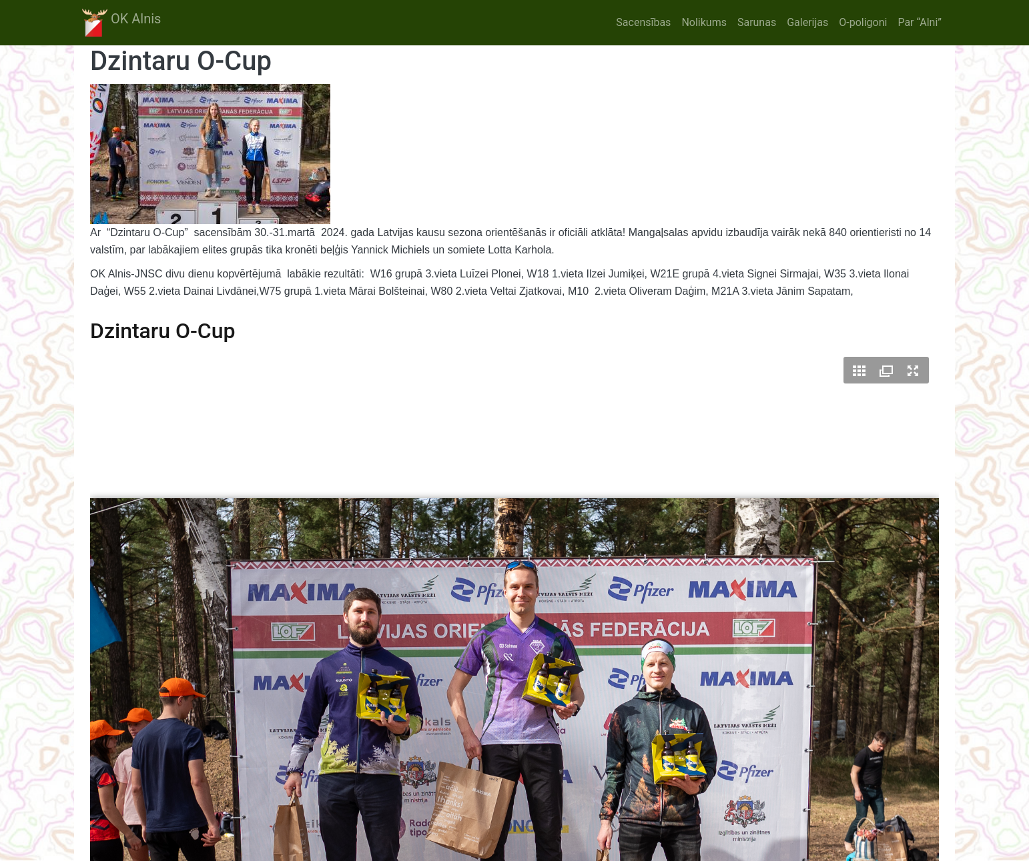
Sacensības (643, 22)
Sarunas (756, 22)
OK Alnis (121, 23)
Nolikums (704, 22)
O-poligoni (863, 22)
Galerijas (807, 22)
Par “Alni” (920, 22)
